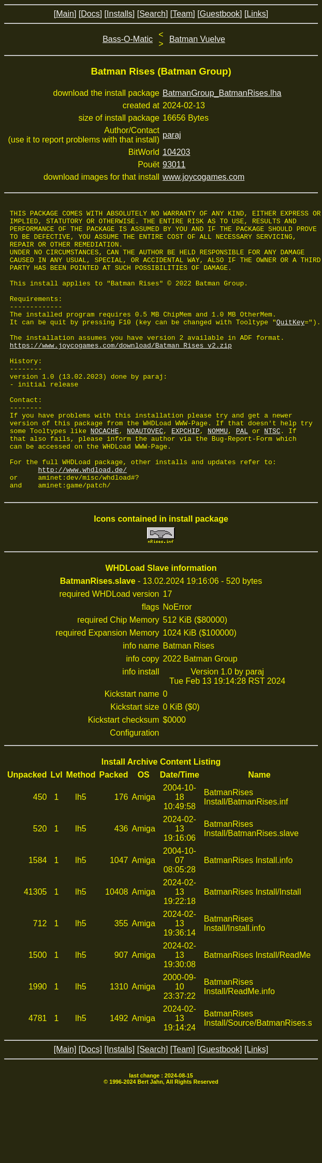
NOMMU (218, 475)
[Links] (256, 13)
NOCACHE (105, 475)
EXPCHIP (185, 475)
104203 (176, 152)
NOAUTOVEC (145, 475)
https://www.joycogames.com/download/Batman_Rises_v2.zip (121, 373)
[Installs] (120, 13)
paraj (172, 135)
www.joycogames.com (203, 177)
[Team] (182, 13)
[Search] (152, 13)
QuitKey (290, 345)
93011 (174, 164)
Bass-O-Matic (128, 39)
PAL (242, 475)
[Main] (65, 13)
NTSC (272, 475)
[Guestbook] (219, 13)
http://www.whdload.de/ (82, 522)
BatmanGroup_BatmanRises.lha (222, 93)
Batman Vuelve (197, 39)
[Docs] (90, 13)
